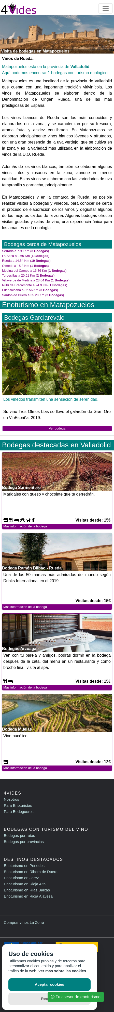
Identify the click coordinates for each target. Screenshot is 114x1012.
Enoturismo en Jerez (21, 878)
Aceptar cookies (49, 984)
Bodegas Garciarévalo (34, 317)
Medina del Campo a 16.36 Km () (34, 271)
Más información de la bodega (25, 526)
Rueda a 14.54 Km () (26, 261)
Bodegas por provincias (24, 841)
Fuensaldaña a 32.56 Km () (30, 290)
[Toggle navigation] (105, 8)
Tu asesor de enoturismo (76, 997)
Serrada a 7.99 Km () (25, 251)
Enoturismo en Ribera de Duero (31, 872)
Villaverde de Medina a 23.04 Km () (35, 280)
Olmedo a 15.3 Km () (25, 266)
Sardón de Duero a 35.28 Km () (33, 295)
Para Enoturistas (18, 805)
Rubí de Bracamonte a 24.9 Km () (34, 285)
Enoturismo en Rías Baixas (27, 890)
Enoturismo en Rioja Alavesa (28, 896)
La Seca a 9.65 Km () (25, 256)
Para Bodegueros (19, 811)
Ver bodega (57, 428)
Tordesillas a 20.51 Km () (28, 275)
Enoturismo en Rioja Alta (25, 884)
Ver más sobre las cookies (62, 971)
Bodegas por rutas (19, 835)
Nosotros (11, 799)
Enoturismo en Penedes (24, 865)
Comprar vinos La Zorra (24, 922)
